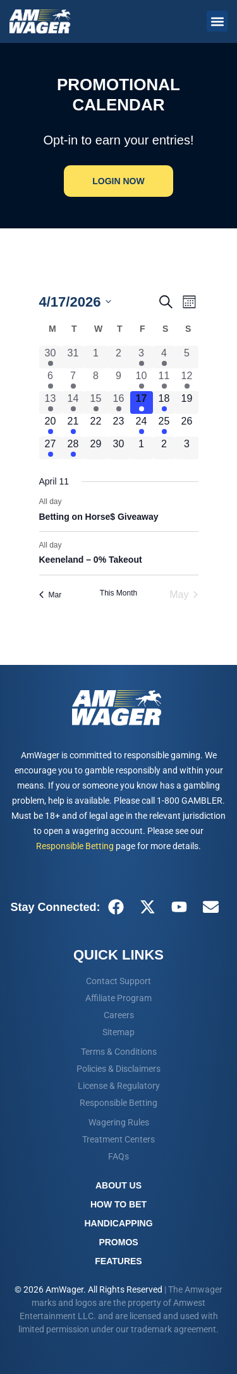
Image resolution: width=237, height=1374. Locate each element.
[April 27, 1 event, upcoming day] (50, 448)
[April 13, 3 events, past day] (50, 402)
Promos (118, 1242)
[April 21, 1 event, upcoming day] (73, 425)
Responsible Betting (75, 846)
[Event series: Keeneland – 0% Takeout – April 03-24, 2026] (68, 545)
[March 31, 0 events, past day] (73, 357)
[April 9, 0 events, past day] (118, 379)
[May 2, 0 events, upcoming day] (164, 448)
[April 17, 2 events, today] (141, 402)
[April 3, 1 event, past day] (141, 357)
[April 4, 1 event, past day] (164, 357)
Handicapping (118, 1223)
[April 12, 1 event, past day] (187, 379)
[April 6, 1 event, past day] (50, 379)
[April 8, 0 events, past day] (96, 379)
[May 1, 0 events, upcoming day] (141, 448)
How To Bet (118, 1204)
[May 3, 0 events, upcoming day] (187, 448)
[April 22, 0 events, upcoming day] (96, 425)
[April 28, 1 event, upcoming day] (73, 448)
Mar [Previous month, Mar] (50, 594)
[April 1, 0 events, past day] (96, 357)
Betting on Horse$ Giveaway (99, 517)
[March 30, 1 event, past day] (50, 357)
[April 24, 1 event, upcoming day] (141, 425)
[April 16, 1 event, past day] (118, 402)
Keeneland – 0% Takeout (90, 560)
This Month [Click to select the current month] (118, 593)
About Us (118, 1185)
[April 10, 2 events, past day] (141, 379)
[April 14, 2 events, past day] (73, 402)
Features (118, 1261)
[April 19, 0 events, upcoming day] (187, 402)
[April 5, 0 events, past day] (187, 357)
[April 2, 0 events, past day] (118, 357)
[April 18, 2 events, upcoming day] (164, 402)
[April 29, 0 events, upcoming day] (96, 448)
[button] (217, 21)
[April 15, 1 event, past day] (96, 402)
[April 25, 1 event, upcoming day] (164, 425)
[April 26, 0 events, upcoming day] (187, 425)
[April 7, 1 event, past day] (73, 379)
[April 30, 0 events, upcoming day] (118, 448)
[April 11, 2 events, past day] (164, 379)
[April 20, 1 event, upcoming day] (50, 425)
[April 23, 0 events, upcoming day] (118, 425)
